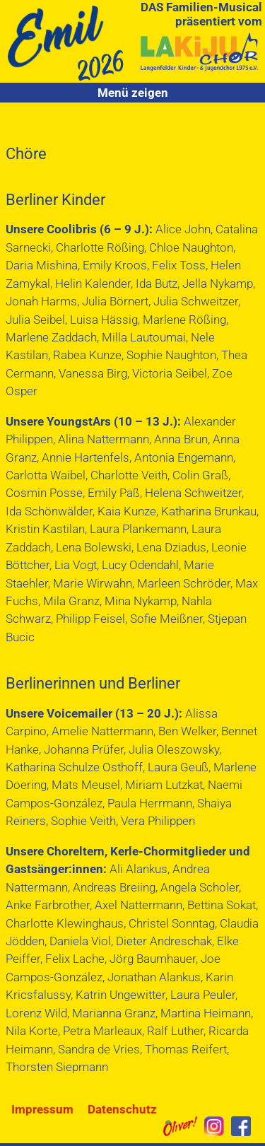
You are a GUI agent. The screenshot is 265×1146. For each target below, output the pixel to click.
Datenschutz (122, 1109)
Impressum (42, 1109)
